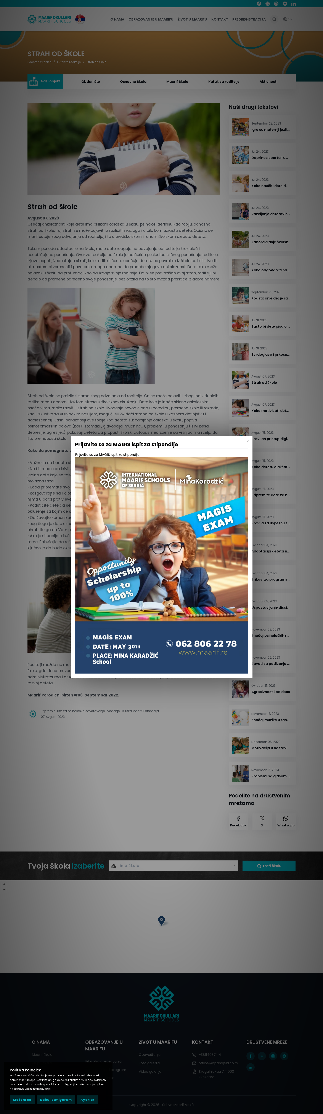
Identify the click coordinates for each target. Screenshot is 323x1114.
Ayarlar (87, 1100)
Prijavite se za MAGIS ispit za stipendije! (108, 454)
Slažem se (22, 1100)
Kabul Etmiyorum (56, 1100)
